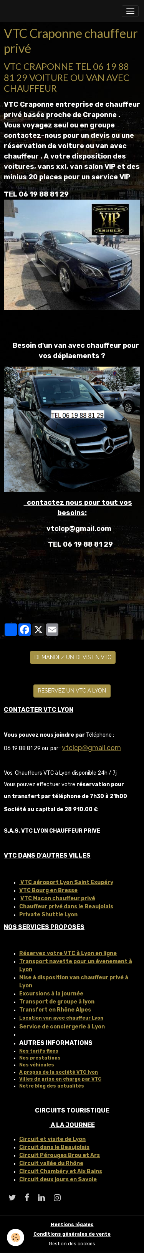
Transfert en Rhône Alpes (55, 1010)
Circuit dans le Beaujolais (54, 1147)
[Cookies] (15, 1237)
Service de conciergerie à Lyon (62, 1026)
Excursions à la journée (51, 993)
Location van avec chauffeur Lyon (61, 1018)
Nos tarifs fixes (38, 1051)
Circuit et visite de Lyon (52, 1139)
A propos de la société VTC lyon (58, 1072)
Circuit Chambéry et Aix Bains (60, 1171)
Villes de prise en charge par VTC (60, 1079)
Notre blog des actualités (51, 1086)
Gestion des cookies (72, 1243)
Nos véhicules (36, 1065)
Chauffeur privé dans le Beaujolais (66, 906)
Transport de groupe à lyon (56, 1001)
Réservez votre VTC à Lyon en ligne (68, 953)
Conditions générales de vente (72, 1234)
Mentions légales (72, 1224)
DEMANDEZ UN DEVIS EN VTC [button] (73, 657)
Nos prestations (40, 1058)
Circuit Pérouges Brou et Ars (59, 1155)
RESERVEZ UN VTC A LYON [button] (72, 691)
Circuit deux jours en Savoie (58, 1179)
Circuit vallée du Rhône (51, 1163)
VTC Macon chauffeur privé (57, 898)
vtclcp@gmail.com (91, 748)
